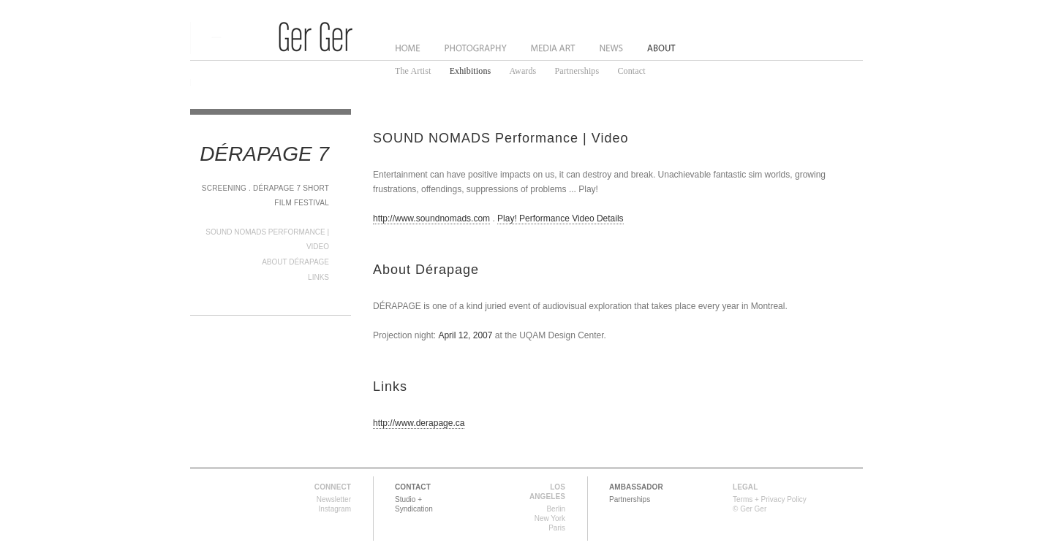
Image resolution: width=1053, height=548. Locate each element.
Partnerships (577, 71)
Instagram (335, 509)
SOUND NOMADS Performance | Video (500, 138)
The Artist (413, 71)
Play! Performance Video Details (560, 218)
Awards (522, 71)
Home (408, 48)
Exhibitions (470, 71)
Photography (475, 48)
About (661, 48)
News (612, 48)
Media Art (554, 48)
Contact (631, 71)
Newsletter (334, 499)
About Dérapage (295, 262)
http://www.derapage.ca (418, 423)
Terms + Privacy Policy (770, 499)
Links (318, 277)
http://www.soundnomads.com (431, 218)
